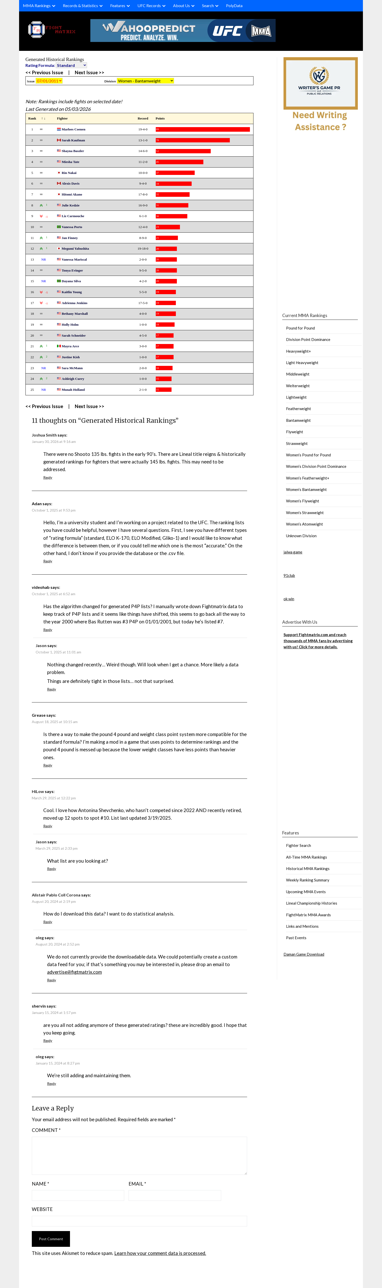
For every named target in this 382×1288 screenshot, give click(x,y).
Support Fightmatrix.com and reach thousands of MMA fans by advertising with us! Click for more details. (318, 640)
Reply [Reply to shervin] (47, 1040)
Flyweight (294, 431)
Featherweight (298, 408)
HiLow (38, 791)
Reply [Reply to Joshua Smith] (47, 477)
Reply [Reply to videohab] (47, 629)
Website (42, 1209)
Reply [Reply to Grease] (47, 765)
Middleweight (297, 374)
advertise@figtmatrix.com (74, 972)
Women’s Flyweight (302, 501)
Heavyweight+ (298, 351)
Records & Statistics (80, 5)
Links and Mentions (302, 926)
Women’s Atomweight (304, 524)
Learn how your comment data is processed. (160, 1253)
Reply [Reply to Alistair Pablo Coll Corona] (47, 922)
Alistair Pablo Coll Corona (56, 894)
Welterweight (298, 385)
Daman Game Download (304, 954)
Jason (41, 645)
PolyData (234, 5)
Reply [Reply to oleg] (51, 980)
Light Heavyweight (302, 362)
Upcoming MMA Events (306, 891)
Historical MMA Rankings (308, 868)
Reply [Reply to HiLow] (47, 826)
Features (117, 5)
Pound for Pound (300, 328)
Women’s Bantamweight (306, 489)
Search (208, 5)
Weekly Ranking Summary (307, 880)
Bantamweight (298, 420)
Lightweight (296, 397)
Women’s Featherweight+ (307, 478)
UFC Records (149, 5)
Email (137, 1184)
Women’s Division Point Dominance (316, 466)
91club (289, 575)
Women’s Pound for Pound (308, 455)
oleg (40, 937)
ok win (289, 598)
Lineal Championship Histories (311, 903)
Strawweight (297, 443)
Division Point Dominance (308, 339)
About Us (181, 5)
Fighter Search (298, 845)
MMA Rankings (37, 5)
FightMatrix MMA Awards (308, 914)
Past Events (296, 937)
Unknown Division (301, 535)
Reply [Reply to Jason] (51, 689)
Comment (46, 1130)
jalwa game (293, 552)
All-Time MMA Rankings (306, 857)
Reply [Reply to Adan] (47, 561)
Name (40, 1184)
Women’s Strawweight (305, 512)
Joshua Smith (44, 434)
